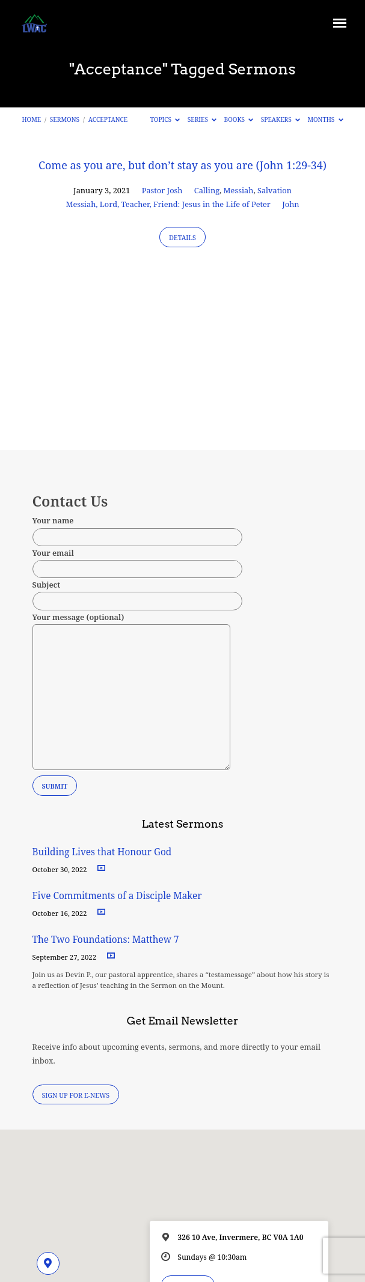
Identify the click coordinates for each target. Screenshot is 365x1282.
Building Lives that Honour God (102, 852)
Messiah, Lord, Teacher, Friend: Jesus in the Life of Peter (168, 204)
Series (202, 119)
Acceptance (107, 119)
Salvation (274, 190)
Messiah (239, 190)
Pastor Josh (162, 190)
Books (239, 119)
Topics (165, 119)
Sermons (64, 119)
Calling (206, 190)
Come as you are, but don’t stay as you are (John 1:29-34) (182, 165)
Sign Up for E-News (75, 1095)
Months (325, 119)
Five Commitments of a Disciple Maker (117, 895)
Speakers (280, 119)
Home (31, 119)
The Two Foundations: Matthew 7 (107, 939)
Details (182, 237)
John (290, 204)
